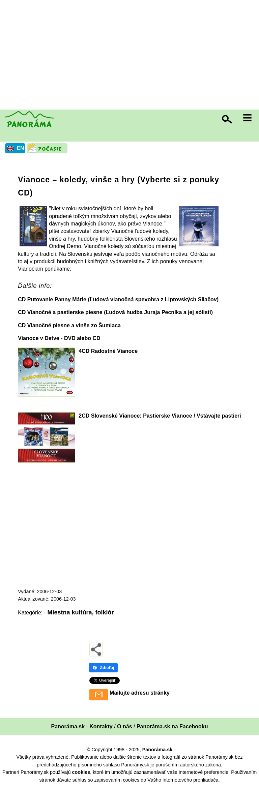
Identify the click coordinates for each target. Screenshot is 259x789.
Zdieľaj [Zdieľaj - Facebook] (103, 667)
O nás (124, 726)
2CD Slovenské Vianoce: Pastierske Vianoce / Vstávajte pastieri (160, 416)
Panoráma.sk (157, 749)
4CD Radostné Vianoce (108, 351)
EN (20, 148)
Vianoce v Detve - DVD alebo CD (59, 338)
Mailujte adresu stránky (140, 693)
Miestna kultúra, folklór (80, 612)
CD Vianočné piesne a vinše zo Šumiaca (69, 325)
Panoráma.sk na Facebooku (172, 726)
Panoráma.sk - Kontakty (81, 726)
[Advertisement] (131, 55)
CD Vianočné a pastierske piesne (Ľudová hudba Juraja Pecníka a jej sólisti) (115, 312)
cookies (81, 772)
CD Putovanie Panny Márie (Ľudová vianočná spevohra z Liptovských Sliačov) (118, 299)
